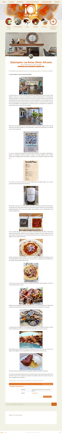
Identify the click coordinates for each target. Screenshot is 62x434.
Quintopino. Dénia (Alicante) (17, 386)
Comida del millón (46, 2)
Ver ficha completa (47, 396)
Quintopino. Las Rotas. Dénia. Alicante (31, 62)
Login (60, 432)
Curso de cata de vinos (32, 2)
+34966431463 (35, 393)
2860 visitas (20, 404)
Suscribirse (20, 2)
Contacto (11, 2)
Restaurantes (14, 404)
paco (40, 64)
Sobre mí (57, 2)
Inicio (4, 2)
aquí (10, 158)
